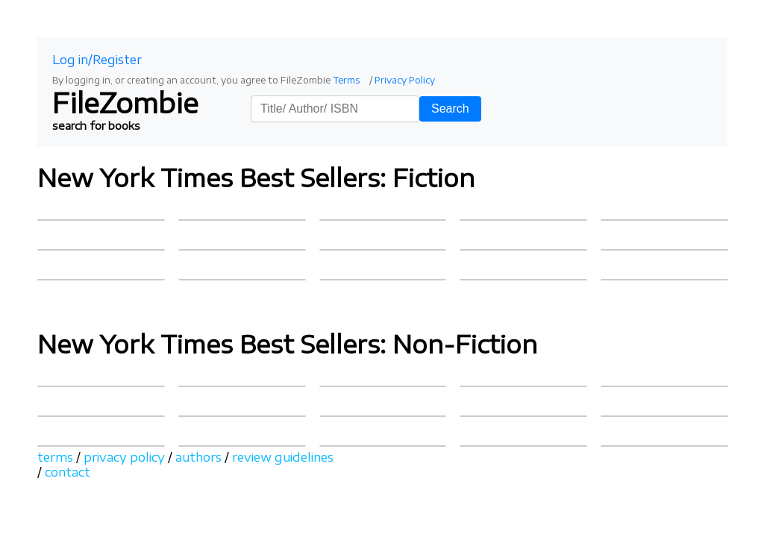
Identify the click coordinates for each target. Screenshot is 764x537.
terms (55, 457)
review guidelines (283, 457)
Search (450, 108)
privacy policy (124, 457)
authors (198, 457)
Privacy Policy (405, 80)
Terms (346, 80)
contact (67, 472)
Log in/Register (97, 59)
